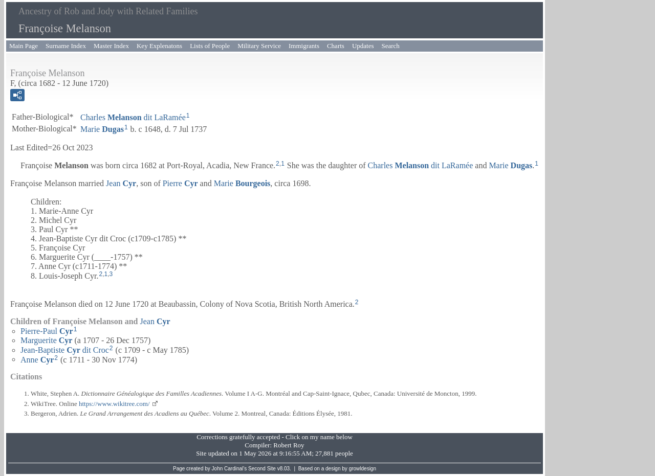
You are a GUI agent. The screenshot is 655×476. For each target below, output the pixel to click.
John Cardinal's (229, 468)
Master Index (111, 46)
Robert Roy (288, 445)
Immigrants (304, 46)
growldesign (362, 468)
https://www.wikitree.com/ (114, 403)
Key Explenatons (159, 46)
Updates (363, 46)
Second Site (262, 468)
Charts (335, 46)
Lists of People (210, 46)
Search (391, 46)
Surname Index (66, 46)
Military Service (259, 46)
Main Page (23, 46)
